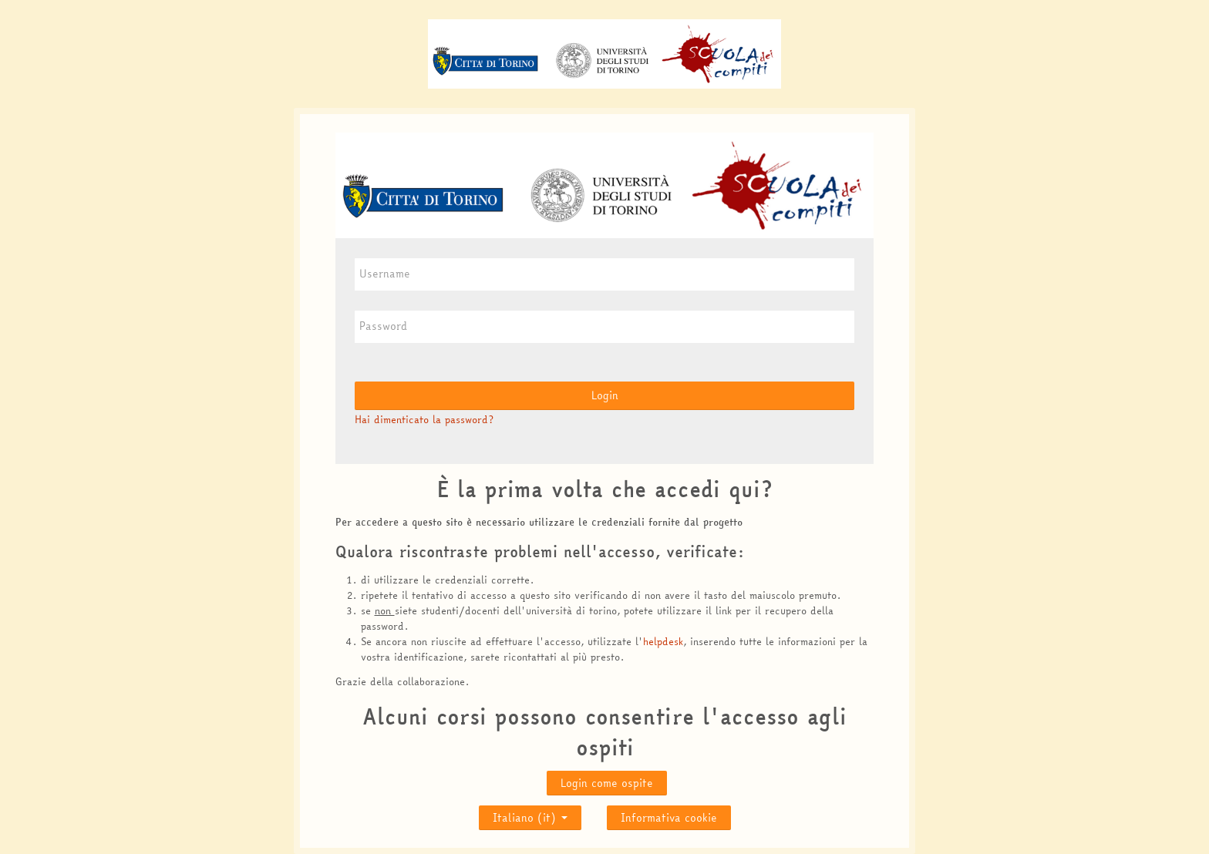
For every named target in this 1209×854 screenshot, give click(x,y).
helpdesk (663, 641)
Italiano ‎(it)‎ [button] (530, 814)
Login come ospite (607, 783)
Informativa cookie (669, 817)
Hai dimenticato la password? (424, 419)
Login (604, 395)
